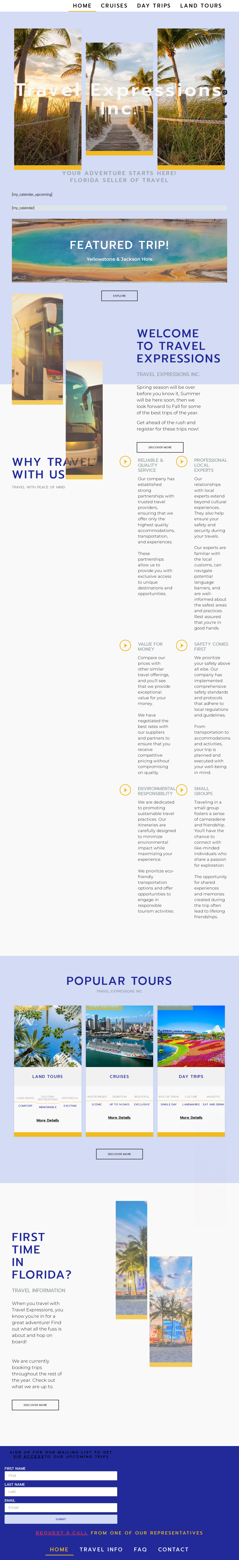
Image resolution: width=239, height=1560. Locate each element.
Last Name (15, 1485)
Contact (173, 1550)
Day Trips (154, 6)
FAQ (140, 1550)
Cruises (114, 6)
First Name (15, 1469)
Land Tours (201, 6)
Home (82, 6)
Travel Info (101, 1550)
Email (10, 1501)
